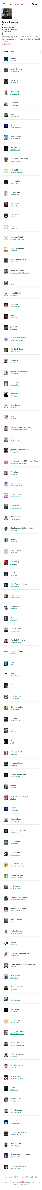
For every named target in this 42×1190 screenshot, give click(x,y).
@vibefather (14, 843)
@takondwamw (15, 776)
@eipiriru (13, 407)
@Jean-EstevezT (15, 698)
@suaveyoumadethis (17, 340)
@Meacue (13, 317)
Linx (21, 4)
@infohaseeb (14, 709)
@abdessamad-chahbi (17, 899)
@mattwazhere (15, 855)
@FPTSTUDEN (15, 396)
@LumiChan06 (15, 1101)
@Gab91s (13, 787)
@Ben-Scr (13, 228)
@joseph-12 (14, 452)
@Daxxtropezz (15, 586)
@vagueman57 (15, 631)
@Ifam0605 (14, 966)
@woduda (13, 754)
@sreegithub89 (15, 138)
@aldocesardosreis (16, 441)
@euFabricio (14, 1056)
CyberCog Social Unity (21, 1184)
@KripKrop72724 (15, 1157)
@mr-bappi (13, 620)
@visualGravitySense (17, 1045)
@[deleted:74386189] (17, 239)
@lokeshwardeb (15, 161)
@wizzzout (13, 944)
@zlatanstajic (14, 385)
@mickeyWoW (14, 608)
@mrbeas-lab (14, 194)
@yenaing (13, 474)
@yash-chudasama (16, 1112)
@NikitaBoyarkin (15, 519)
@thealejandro (15, 306)
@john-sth (13, 329)
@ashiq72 (13, 989)
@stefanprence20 (16, 933)
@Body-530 (14, 105)
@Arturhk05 (14, 206)
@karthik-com (14, 116)
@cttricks (13, 564)
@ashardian (14, 82)
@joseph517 (14, 1011)
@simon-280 (14, 1022)
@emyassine (14, 832)
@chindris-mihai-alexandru (18, 429)
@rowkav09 (14, 250)
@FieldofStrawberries (17, 1034)
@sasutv (13, 60)
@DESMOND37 (15, 150)
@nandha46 (14, 530)
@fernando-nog (15, 1168)
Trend (16, 4)
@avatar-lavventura (16, 1078)
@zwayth (13, 362)
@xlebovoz (13, 575)
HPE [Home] (4, 4)
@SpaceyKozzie (15, 497)
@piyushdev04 (15, 597)
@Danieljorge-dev (16, 1146)
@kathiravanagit (15, 508)
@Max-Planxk (14, 262)
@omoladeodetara (16, 642)
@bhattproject (14, 183)
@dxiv (12, 743)
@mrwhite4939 (15, 720)
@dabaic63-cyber (16, 172)
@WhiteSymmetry (16, 485)
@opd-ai (13, 284)
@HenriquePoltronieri (17, 911)
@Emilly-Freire (15, 1123)
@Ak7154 (13, 653)
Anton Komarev (31, 1182)
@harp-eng (13, 541)
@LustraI (13, 418)
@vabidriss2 (14, 552)
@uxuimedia (14, 295)
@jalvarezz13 (14, 71)
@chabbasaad (15, 821)
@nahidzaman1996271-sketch (19, 273)
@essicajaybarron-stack (18, 463)
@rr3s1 (12, 664)
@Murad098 (14, 978)
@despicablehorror (16, 127)
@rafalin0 (13, 732)
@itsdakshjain (14, 94)
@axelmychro (14, 687)
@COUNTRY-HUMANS (17, 866)
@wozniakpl (14, 765)
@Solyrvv (13, 799)
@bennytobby (14, 955)
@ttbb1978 (13, 1067)
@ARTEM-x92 (14, 217)
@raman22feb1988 (16, 1134)
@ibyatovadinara (15, 888)
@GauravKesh (14, 373)
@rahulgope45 (15, 1000)
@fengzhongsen (15, 676)
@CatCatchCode (15, 351)
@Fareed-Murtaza (16, 877)
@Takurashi (14, 1090)
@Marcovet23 (14, 922)
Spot (11, 4)
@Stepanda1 (14, 810)
